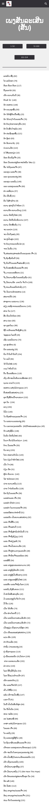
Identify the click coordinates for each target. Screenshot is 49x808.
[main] (24, 24)
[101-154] (24, 57)
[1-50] (13, 46)
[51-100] (36, 46)
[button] (3, 3)
